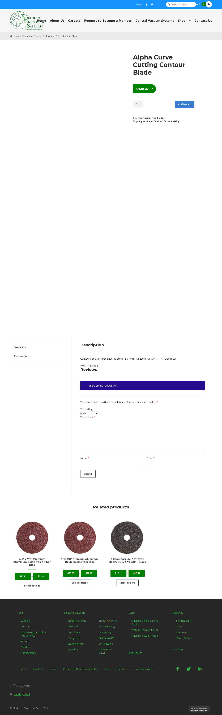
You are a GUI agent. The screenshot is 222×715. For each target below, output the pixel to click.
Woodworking (75, 641)
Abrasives (27, 36)
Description (20, 347)
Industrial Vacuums (74, 610)
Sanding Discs (184, 618)
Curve (167, 121)
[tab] (40, 347)
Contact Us (203, 20)
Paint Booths (134, 650)
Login (139, 4)
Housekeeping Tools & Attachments (33, 631)
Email (150, 458)
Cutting (175, 121)
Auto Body (74, 629)
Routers (25, 639)
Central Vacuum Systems (154, 20)
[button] (177, 666)
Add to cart (184, 104)
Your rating (86, 409)
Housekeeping (107, 623)
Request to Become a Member (108, 20)
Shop (182, 20)
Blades (37, 36)
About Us (57, 20)
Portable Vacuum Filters (144, 627)
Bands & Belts (184, 635)
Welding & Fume (77, 618)
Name (84, 458)
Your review (87, 417)
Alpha (142, 121)
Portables (177, 647)
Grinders (25, 644)
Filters (130, 610)
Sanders (25, 618)
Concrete (73, 647)
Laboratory (105, 629)
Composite (74, 635)
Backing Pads (28, 650)
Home (41, 20)
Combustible (106, 641)
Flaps (179, 624)
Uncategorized (22, 691)
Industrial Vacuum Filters (145, 633)
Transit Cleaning (108, 618)
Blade (149, 121)
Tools (20, 610)
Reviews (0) (20, 356)
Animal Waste (106, 635)
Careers (74, 20)
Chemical (73, 624)
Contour (158, 121)
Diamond (181, 629)
